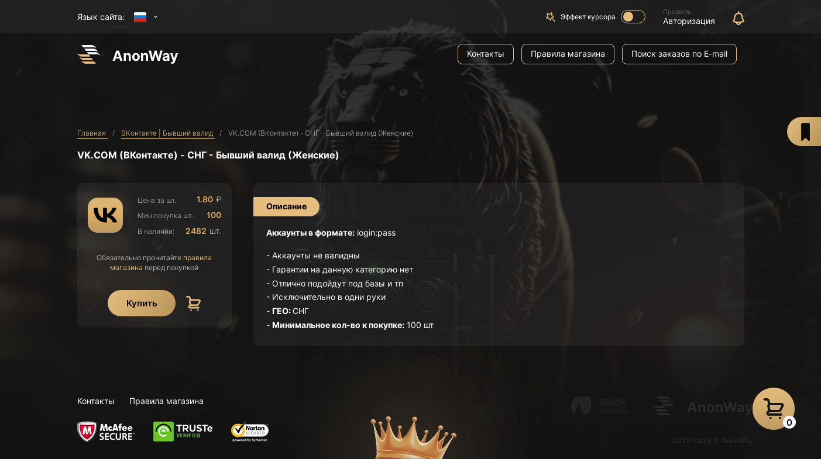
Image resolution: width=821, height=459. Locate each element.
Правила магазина (568, 53)
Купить (141, 303)
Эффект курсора (603, 16)
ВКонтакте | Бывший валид (168, 133)
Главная (92, 133)
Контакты (485, 53)
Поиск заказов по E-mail (679, 53)
